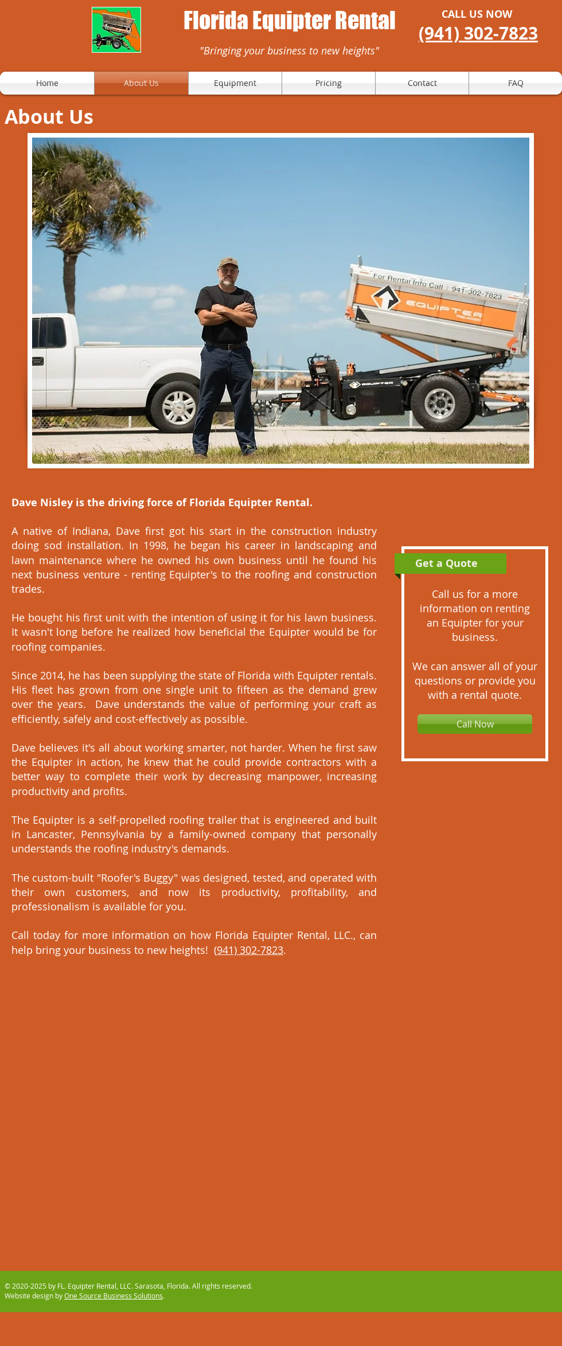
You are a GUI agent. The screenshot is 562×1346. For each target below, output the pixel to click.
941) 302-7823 (250, 950)
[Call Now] (474, 724)
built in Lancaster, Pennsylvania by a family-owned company (194, 827)
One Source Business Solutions (113, 1295)
